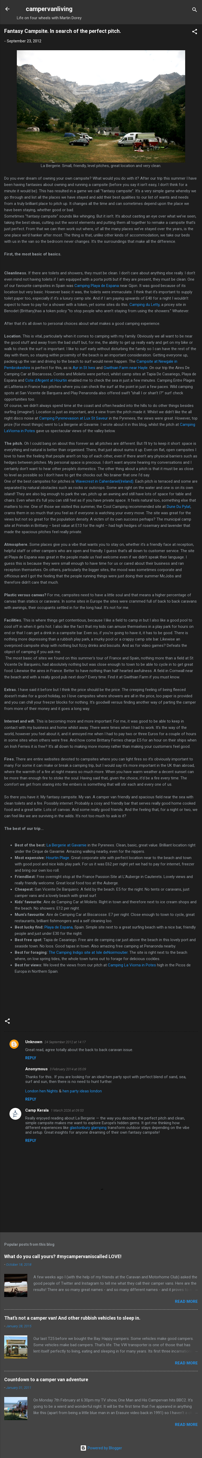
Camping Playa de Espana (96, 285)
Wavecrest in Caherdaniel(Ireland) (104, 481)
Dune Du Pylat (178, 506)
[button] (194, 32)
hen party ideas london (82, 1091)
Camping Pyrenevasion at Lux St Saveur (74, 418)
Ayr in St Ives (83, 367)
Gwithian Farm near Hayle (126, 367)
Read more (186, 1301)
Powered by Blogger (101, 1448)
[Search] (194, 11)
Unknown (33, 1042)
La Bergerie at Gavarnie (67, 845)
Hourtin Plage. (58, 857)
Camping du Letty (144, 304)
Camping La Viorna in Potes (132, 965)
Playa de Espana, (58, 927)
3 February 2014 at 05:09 (68, 1069)
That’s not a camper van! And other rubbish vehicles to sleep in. (72, 1318)
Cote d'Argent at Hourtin (46, 380)
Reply (30, 1058)
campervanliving (49, 9)
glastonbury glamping (88, 1127)
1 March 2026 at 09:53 (67, 1110)
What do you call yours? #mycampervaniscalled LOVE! (63, 1256)
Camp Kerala (37, 1110)
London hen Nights (41, 1091)
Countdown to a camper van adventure (46, 1379)
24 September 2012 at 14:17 (65, 1042)
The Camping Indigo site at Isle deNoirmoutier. (88, 952)
